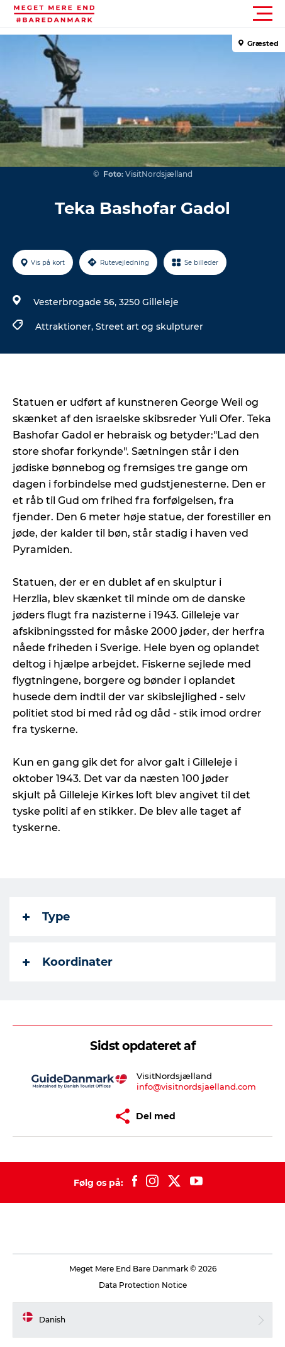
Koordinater (68, 962)
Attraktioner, (65, 326)
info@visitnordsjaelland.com (196, 1087)
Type (46, 917)
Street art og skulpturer (149, 326)
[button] (199, 13)
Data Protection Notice (143, 1285)
